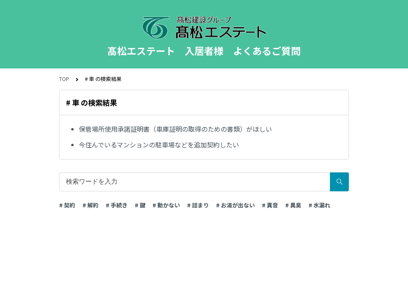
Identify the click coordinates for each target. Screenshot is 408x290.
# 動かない (166, 205)
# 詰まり (198, 205)
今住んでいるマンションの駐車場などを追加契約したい (159, 144)
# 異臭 (293, 205)
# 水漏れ (319, 205)
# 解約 (90, 205)
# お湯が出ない (235, 205)
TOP (64, 79)
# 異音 (270, 205)
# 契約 (67, 205)
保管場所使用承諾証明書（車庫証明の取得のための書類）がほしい (175, 129)
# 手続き (117, 205)
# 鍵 (140, 205)
